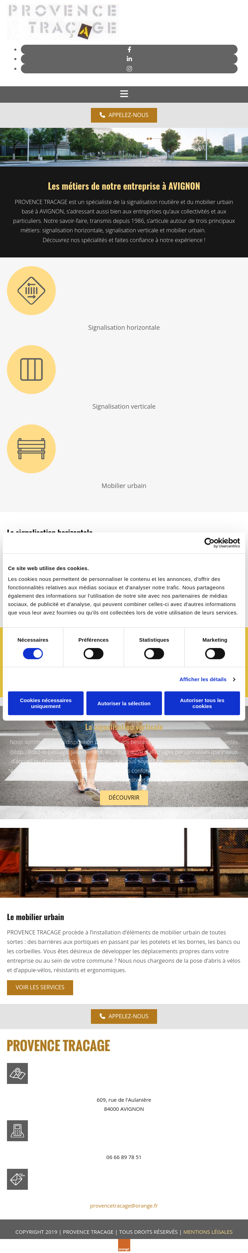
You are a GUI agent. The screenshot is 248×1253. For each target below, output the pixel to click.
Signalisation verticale (123, 406)
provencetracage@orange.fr (124, 1205)
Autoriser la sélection (124, 703)
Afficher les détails (202, 679)
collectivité (224, 761)
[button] (124, 115)
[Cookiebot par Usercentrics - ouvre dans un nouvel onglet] (209, 543)
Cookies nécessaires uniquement (45, 703)
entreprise (177, 761)
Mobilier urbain (124, 485)
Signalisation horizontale (124, 327)
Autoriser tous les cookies (202, 703)
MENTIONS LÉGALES (208, 1231)
